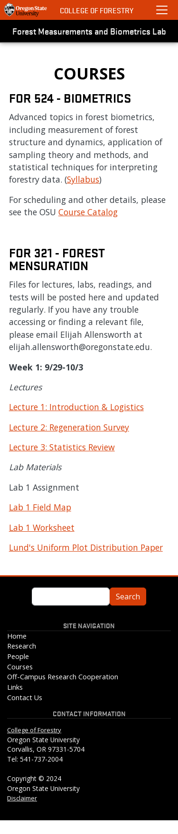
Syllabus (83, 179)
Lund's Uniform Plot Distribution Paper (86, 547)
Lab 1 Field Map (40, 507)
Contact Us (24, 697)
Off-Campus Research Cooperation (62, 676)
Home (17, 636)
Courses (20, 666)
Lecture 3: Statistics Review (62, 447)
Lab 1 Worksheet (42, 527)
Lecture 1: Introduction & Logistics (76, 407)
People (18, 656)
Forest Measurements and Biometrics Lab (89, 31)
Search (128, 596)
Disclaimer (22, 798)
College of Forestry (96, 10)
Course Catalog (88, 212)
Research (21, 645)
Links (15, 687)
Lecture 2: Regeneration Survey (69, 427)
